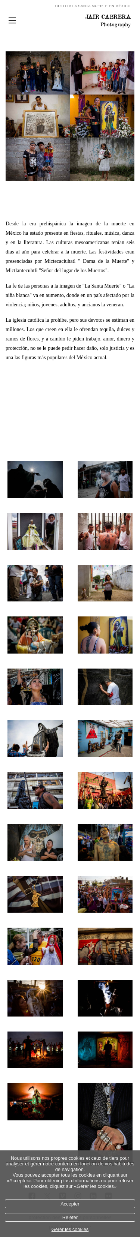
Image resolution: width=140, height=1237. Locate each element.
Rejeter (70, 1217)
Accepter (70, 1204)
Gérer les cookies (70, 1229)
